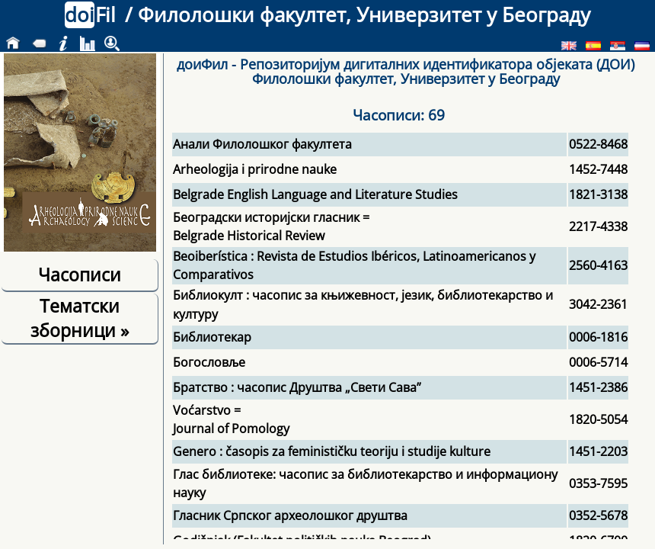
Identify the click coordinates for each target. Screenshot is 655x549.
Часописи (79, 274)
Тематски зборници (79, 318)
